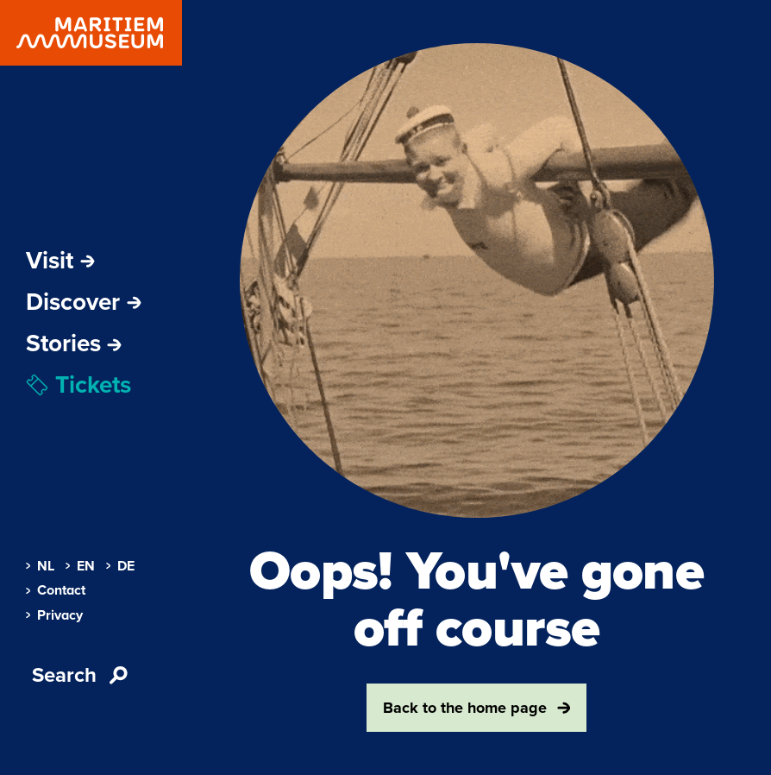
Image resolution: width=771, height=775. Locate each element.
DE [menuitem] (120, 566)
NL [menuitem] (40, 566)
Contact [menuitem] (55, 590)
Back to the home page (477, 707)
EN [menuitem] (80, 566)
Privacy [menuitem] (54, 615)
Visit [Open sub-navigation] (60, 260)
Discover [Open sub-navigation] (83, 302)
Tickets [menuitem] (78, 385)
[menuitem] (73, 343)
